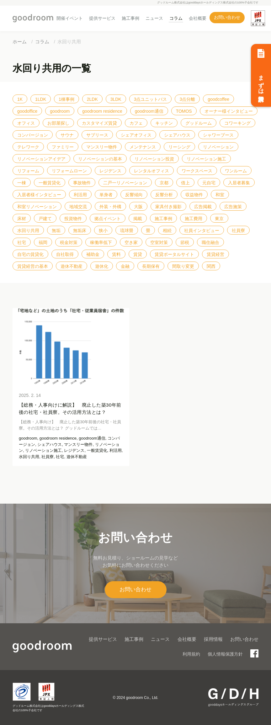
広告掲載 (203, 206)
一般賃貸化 (50, 182)
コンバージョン (32, 135)
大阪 (138, 206)
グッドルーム (198, 123)
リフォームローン (69, 170)
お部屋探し (58, 123)
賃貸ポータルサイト (174, 254)
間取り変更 (183, 266)
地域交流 (78, 206)
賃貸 (137, 254)
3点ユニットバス (150, 99)
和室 (219, 194)
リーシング (179, 146)
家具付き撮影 (168, 206)
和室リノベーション (37, 206)
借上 (185, 182)
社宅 (21, 242)
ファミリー (63, 146)
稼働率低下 (101, 242)
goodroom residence (102, 111)
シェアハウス (177, 135)
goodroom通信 (149, 111)
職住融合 (210, 242)
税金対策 (68, 242)
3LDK (115, 99)
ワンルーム (236, 170)
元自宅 (208, 182)
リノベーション (218, 146)
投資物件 (73, 218)
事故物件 (82, 182)
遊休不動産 (71, 266)
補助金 (92, 254)
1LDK (40, 99)
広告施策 (233, 206)
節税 (184, 242)
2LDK (92, 99)
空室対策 (159, 242)
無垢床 (79, 230)
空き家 (131, 242)
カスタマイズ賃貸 (99, 123)
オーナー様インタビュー (229, 111)
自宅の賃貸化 (30, 254)
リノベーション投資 (154, 158)
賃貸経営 (215, 254)
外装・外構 (110, 206)
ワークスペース (197, 170)
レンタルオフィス (151, 170)
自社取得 (65, 254)
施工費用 (193, 218)
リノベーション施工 (206, 158)
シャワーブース (218, 135)
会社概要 (197, 18)
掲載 (137, 218)
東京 (219, 218)
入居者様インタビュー (39, 194)
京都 (164, 182)
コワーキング (237, 123)
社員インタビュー (201, 230)
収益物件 (194, 194)
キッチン (164, 123)
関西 (211, 266)
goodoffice (27, 111)
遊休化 (101, 266)
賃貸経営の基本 (32, 266)
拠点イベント (107, 218)
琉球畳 (126, 230)
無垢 (56, 230)
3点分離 (187, 99)
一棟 (21, 182)
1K (20, 99)
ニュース (154, 18)
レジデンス (110, 170)
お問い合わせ (227, 17)
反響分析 (164, 194)
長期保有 (151, 266)
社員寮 (238, 230)
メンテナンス (143, 146)
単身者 (106, 194)
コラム (176, 18)
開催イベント (69, 18)
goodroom (60, 111)
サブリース (97, 135)
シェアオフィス (136, 135)
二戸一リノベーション (125, 182)
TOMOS (184, 111)
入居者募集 (239, 182)
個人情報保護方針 (225, 654)
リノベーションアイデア (41, 158)
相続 (167, 230)
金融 (125, 266)
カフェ (136, 123)
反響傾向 (134, 194)
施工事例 (130, 18)
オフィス (26, 123)
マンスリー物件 (101, 146)
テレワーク (28, 146)
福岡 (43, 242)
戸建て (45, 218)
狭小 (103, 230)
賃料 (116, 254)
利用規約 (191, 654)
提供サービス (102, 18)
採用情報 (213, 639)
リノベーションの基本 (100, 158)
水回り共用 (28, 230)
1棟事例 (66, 99)
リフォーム (28, 170)
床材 (21, 218)
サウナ (67, 135)
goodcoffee (218, 99)
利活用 (80, 194)
